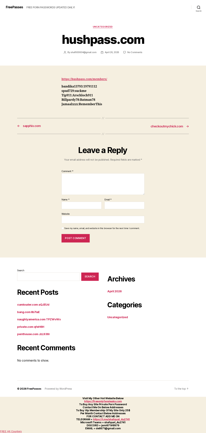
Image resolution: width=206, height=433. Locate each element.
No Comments (135, 52)
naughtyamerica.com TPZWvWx (40, 319)
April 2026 (114, 291)
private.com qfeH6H (31, 327)
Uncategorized (103, 27)
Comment (67, 171)
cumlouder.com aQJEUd (34, 304)
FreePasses (15, 7)
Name (65, 200)
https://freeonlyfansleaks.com (103, 401)
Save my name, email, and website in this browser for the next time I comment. (102, 228)
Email (108, 200)
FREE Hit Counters (11, 431)
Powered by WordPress (58, 388)
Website (66, 214)
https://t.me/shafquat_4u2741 (111, 419)
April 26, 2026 (112, 52)
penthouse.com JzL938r (34, 334)
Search (20, 270)
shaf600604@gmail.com (83, 52)
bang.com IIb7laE (29, 312)
